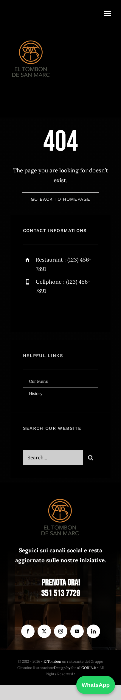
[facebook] (29, 312)
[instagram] (62, 312)
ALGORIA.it (86, 667)
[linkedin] (93, 631)
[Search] (90, 459)
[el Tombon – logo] (31, 39)
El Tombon (52, 661)
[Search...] (53, 459)
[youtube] (77, 631)
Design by (62, 667)
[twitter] (46, 312)
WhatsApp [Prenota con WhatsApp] (96, 685)
